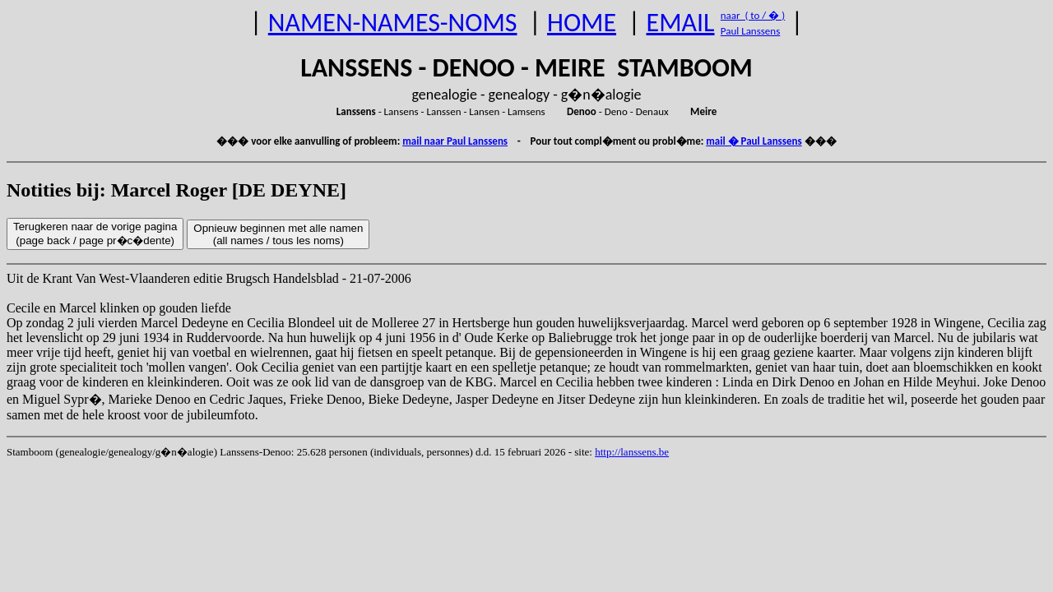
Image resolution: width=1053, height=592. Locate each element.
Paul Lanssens (751, 31)
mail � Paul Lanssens (753, 141)
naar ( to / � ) (753, 15)
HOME (581, 23)
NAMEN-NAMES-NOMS (392, 23)
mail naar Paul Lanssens (455, 141)
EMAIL (681, 23)
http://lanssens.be (632, 452)
